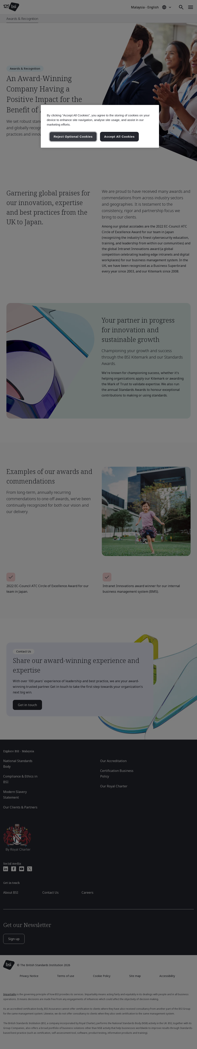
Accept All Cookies (119, 136)
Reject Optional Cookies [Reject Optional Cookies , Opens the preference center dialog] (73, 136)
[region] (100, 126)
